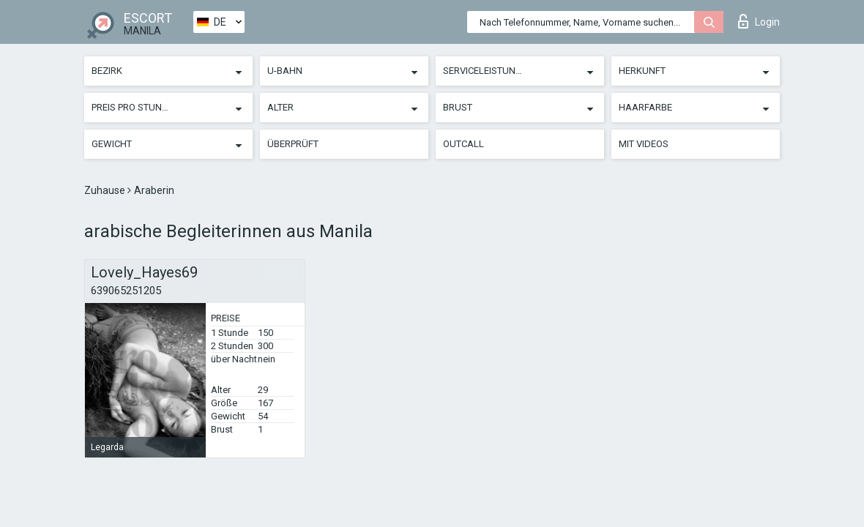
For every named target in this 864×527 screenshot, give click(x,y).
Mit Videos (644, 143)
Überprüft (293, 143)
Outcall (463, 143)
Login (759, 21)
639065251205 (126, 290)
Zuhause (105, 190)
